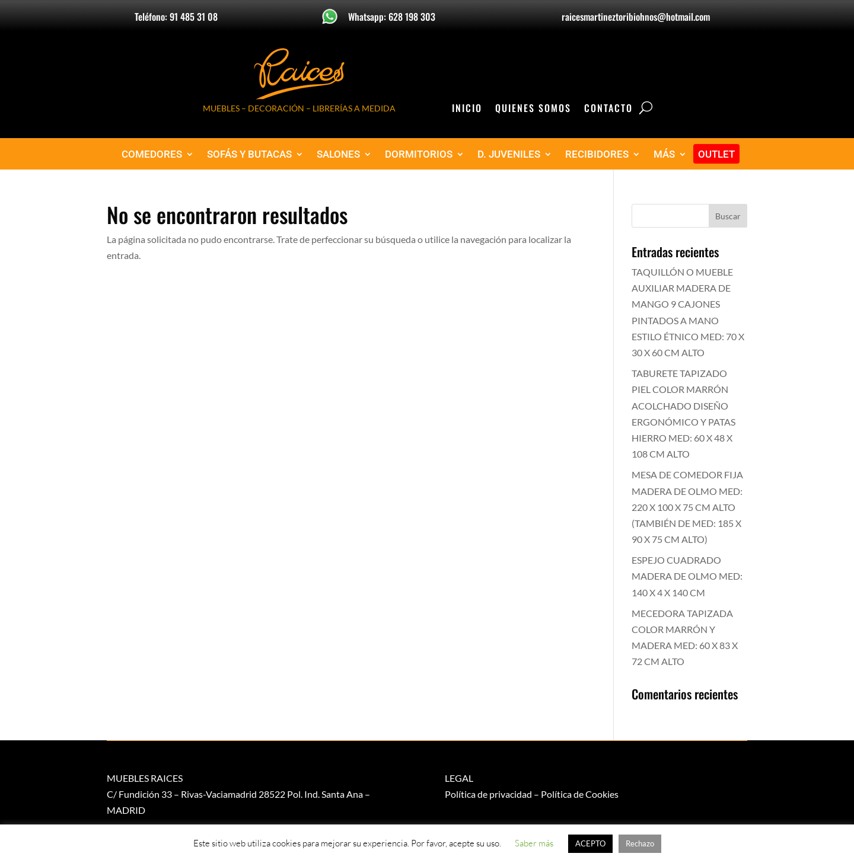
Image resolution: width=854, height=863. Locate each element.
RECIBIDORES (597, 154)
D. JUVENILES (508, 154)
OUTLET (716, 154)
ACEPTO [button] (590, 843)
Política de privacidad (488, 794)
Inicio (467, 109)
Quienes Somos (533, 109)
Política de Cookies (580, 794)
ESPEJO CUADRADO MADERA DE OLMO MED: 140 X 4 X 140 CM (687, 575)
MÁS (664, 154)
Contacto (608, 109)
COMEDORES (152, 154)
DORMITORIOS (419, 154)
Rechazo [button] (640, 843)
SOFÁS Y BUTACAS (249, 154)
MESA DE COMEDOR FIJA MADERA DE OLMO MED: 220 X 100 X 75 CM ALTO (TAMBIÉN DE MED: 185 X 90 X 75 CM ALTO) (687, 507)
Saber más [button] (534, 843)
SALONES (338, 154)
